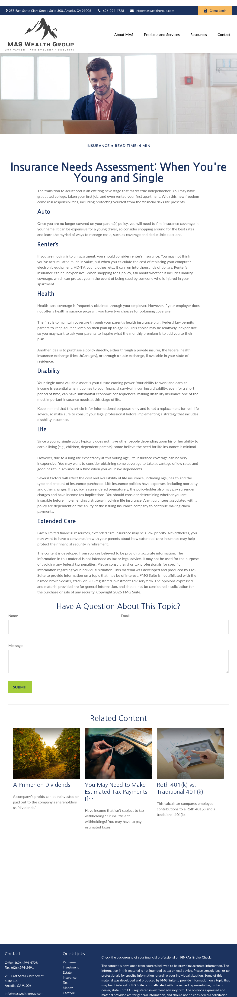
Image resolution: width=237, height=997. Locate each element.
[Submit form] (20, 681)
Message (15, 639)
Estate (67, 966)
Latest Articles (73, 992)
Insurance (70, 972)
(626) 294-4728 (26, 957)
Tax (65, 977)
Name (13, 610)
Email (125, 610)
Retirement (71, 956)
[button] (123, 28)
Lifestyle (69, 987)
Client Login (215, 5)
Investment (71, 961)
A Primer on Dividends (41, 778)
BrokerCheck (201, 951)
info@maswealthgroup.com (152, 5)
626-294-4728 (110, 5)
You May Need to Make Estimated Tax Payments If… (116, 785)
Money (68, 982)
